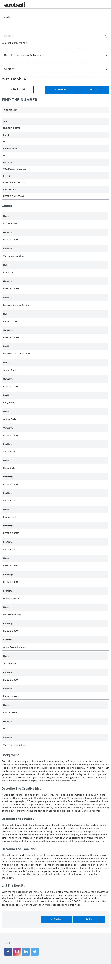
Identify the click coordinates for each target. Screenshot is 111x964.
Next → (93, 89)
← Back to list (17, 89)
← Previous (61, 89)
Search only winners (15, 42)
